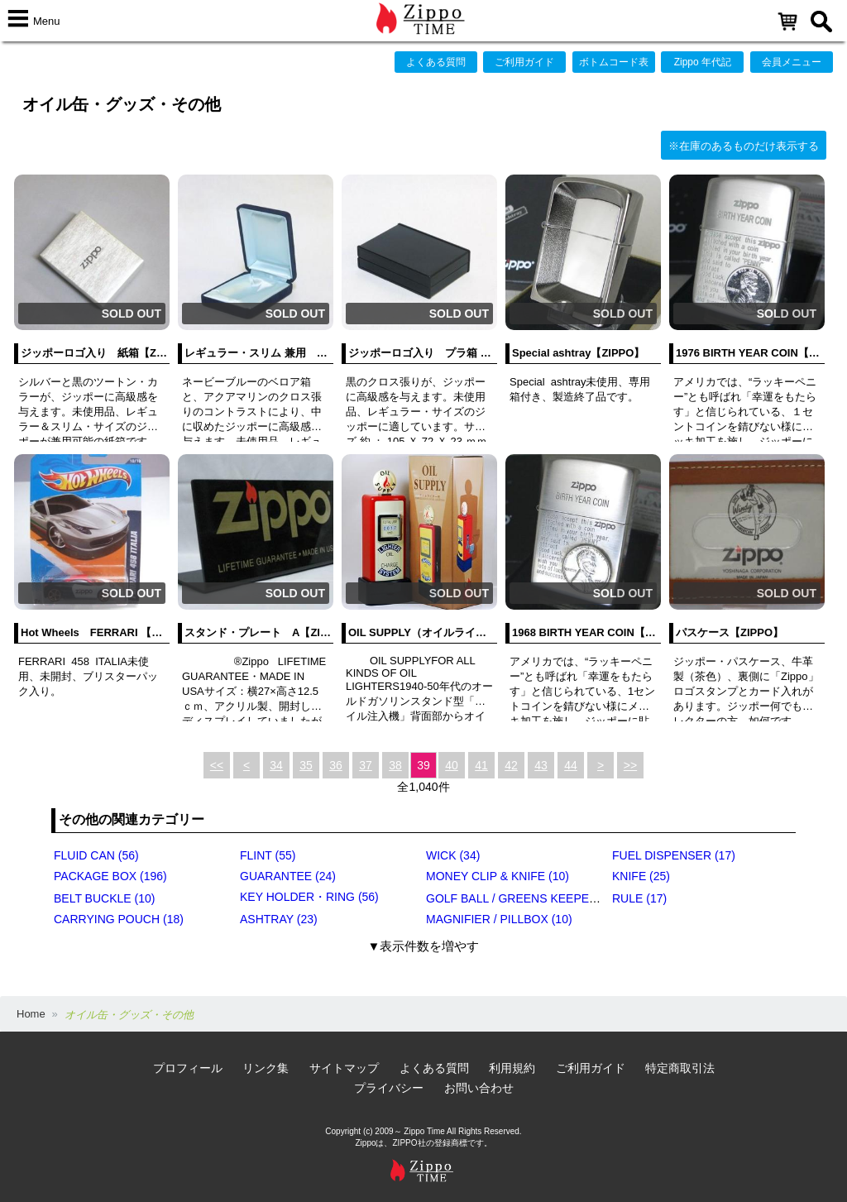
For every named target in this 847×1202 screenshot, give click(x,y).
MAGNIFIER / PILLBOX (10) (499, 919)
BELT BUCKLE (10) (104, 898)
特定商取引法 (680, 1068)
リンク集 (265, 1068)
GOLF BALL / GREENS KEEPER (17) (523, 898)
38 (395, 765)
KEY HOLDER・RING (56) (309, 896)
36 (335, 765)
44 (570, 765)
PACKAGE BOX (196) (110, 876)
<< (216, 765)
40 (451, 765)
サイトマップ (344, 1068)
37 (365, 765)
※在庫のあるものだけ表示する (743, 146)
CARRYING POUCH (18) (119, 919)
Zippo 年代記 (702, 62)
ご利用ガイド (524, 62)
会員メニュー (791, 62)
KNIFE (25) (641, 876)
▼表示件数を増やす (424, 946)
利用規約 (512, 1068)
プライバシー (389, 1087)
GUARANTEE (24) (288, 876)
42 (511, 765)
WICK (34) (453, 855)
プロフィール (188, 1068)
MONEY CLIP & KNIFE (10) (497, 876)
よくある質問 (436, 62)
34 (276, 765)
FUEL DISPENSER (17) (673, 855)
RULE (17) (639, 898)
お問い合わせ (479, 1087)
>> (630, 765)
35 (306, 765)
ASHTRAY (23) (279, 919)
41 (481, 765)
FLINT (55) (267, 855)
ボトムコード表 (613, 62)
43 (541, 765)
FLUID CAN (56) (96, 855)
